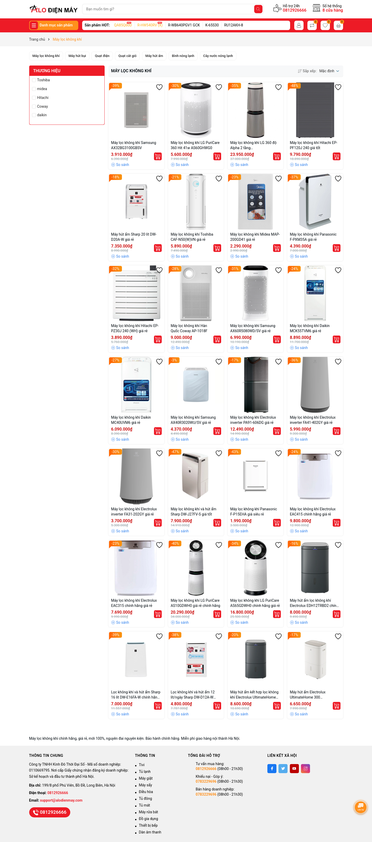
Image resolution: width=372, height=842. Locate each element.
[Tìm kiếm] (258, 9)
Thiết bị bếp (148, 825)
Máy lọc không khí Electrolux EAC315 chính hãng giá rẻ (134, 603)
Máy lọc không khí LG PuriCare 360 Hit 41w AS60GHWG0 (195, 145)
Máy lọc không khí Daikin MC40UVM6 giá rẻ (131, 420)
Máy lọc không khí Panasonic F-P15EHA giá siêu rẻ (253, 511)
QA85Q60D (123, 25)
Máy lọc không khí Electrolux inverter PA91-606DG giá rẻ (253, 420)
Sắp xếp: (307, 71)
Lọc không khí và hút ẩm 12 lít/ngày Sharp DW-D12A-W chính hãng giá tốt (193, 695)
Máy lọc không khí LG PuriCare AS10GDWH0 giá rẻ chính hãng (195, 603)
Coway (42, 106)
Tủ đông (145, 798)
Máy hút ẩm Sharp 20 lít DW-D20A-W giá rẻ (134, 237)
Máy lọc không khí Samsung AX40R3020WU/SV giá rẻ (193, 420)
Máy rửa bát (148, 812)
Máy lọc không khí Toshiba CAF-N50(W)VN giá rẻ (192, 237)
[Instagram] (305, 768)
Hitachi (43, 98)
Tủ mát (144, 805)
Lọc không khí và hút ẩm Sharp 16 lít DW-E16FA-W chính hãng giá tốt (135, 695)
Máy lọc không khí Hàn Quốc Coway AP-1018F (189, 328)
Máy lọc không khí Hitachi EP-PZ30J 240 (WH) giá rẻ (135, 328)
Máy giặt (146, 778)
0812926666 (294, 10)
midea (42, 89)
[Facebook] (271, 768)
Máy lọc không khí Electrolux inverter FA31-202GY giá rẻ (134, 511)
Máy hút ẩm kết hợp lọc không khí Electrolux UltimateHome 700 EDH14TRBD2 (254, 695)
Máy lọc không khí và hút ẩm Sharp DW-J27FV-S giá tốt (193, 511)
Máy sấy (145, 785)
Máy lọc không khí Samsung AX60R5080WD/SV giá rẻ (252, 328)
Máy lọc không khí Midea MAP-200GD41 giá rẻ (255, 237)
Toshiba (43, 80)
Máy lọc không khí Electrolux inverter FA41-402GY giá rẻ (313, 420)
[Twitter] (283, 768)
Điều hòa (146, 792)
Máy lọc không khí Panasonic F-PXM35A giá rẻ (313, 237)
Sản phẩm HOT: (97, 25)
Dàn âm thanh (150, 832)
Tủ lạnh (145, 772)
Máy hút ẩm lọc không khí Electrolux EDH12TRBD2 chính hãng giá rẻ (314, 603)
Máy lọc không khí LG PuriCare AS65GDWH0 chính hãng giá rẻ (255, 603)
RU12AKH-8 (233, 25)
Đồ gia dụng (148, 819)
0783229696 (206, 781)
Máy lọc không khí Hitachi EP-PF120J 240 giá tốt (313, 145)
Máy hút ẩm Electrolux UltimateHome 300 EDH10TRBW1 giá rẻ (308, 695)
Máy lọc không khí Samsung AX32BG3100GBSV (133, 145)
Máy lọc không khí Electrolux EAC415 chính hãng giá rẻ (313, 511)
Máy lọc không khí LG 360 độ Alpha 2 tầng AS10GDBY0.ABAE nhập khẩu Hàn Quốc (253, 145)
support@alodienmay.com (61, 800)
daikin (42, 115)
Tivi (142, 765)
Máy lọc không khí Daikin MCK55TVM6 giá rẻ (310, 328)
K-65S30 (212, 25)
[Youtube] (294, 768)
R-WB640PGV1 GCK (184, 25)
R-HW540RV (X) (150, 25)
